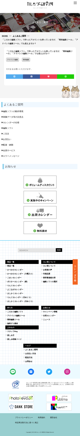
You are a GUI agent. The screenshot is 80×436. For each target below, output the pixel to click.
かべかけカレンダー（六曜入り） (20, 274)
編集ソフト (7, 128)
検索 (59, 250)
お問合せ (28, 361)
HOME (5, 36)
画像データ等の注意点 (12, 117)
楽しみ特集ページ (14, 339)
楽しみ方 (10, 335)
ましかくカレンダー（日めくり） (20, 301)
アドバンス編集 (12, 60)
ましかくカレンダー (15, 293)
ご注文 (5, 134)
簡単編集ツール (13, 320)
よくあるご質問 (19, 36)
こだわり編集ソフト (15, 312)
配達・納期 (7, 145)
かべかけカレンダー (15, 270)
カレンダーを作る (75, 272)
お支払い (6, 139)
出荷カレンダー (49, 316)
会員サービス (8, 150)
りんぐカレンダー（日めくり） (19, 297)
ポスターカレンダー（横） (18, 282)
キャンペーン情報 (50, 312)
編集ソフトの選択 (50, 282)
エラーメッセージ (10, 156)
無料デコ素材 (12, 323)
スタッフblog (12, 331)
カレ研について (49, 266)
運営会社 (53, 417)
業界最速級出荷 (49, 278)
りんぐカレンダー (14, 286)
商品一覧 (10, 266)
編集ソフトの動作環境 (12, 111)
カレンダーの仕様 (10, 122)
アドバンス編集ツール (16, 316)
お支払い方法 (30, 354)
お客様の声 (47, 270)
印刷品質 (46, 274)
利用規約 (41, 417)
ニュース (46, 320)
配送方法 (28, 357)
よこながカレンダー (15, 289)
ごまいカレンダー (14, 278)
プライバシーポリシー (24, 417)
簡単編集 (26, 60)
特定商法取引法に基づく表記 (26, 423)
